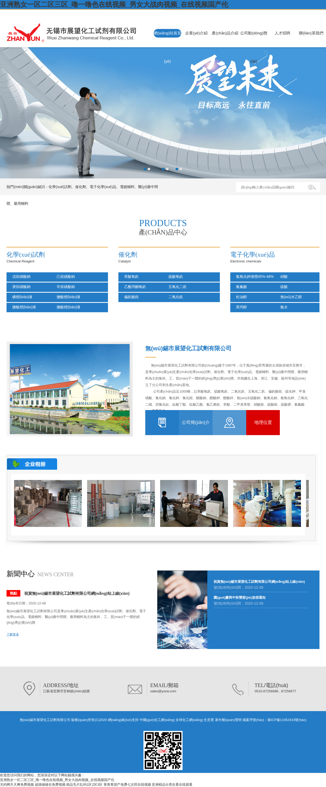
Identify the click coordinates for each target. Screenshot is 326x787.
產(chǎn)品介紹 (225, 33)
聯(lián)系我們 (311, 33)
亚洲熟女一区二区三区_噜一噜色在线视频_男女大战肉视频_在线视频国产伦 (114, 4)
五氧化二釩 (176, 287)
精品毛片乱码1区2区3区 (84, 784)
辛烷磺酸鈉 (64, 287)
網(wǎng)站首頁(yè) (167, 47)
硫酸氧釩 (174, 276)
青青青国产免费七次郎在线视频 (127, 784)
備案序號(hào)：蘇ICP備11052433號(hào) (274, 720)
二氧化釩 (174, 297)
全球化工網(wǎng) (189, 720)
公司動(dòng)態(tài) (253, 47)
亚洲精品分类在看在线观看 (172, 784)
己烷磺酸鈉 (64, 276)
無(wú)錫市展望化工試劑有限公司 (51, 14)
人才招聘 (282, 33)
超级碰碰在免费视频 (50, 784)
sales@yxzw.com (163, 691)
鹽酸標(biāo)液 (66, 297)
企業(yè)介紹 (196, 33)
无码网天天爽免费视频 (17, 784)
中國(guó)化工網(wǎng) (157, 720)
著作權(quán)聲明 (228, 720)
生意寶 (209, 720)
